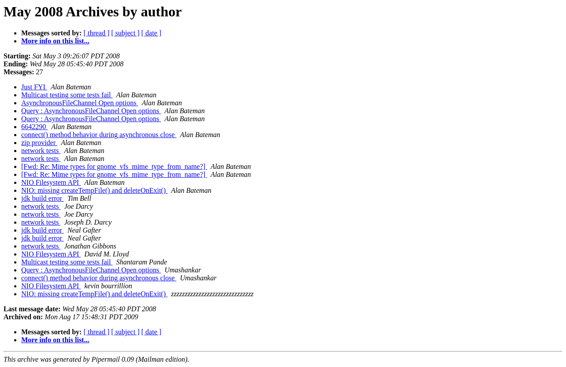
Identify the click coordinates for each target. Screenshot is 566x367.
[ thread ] (97, 33)
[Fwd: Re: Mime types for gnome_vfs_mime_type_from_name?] (114, 166)
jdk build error (42, 198)
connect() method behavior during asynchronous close (98, 134)
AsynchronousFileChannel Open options (79, 103)
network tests (41, 150)
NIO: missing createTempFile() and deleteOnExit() (94, 190)
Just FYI (34, 87)
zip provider (39, 142)
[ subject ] (125, 33)
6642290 (34, 126)
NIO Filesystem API (51, 182)
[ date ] (151, 33)
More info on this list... (55, 41)
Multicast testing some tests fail (67, 95)
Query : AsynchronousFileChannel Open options (91, 111)
